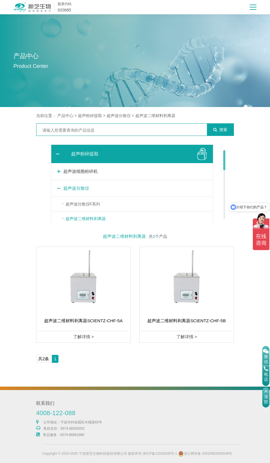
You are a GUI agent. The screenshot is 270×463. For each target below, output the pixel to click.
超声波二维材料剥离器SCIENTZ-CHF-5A (83, 320)
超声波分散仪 (119, 115)
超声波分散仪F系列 (83, 204)
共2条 (43, 358)
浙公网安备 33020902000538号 (213, 454)
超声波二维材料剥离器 (155, 115)
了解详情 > (83, 336)
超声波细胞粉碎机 (80, 171)
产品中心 (65, 115)
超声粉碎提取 (90, 115)
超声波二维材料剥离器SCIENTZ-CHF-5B (186, 320)
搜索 (220, 129)
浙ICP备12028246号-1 (167, 454)
